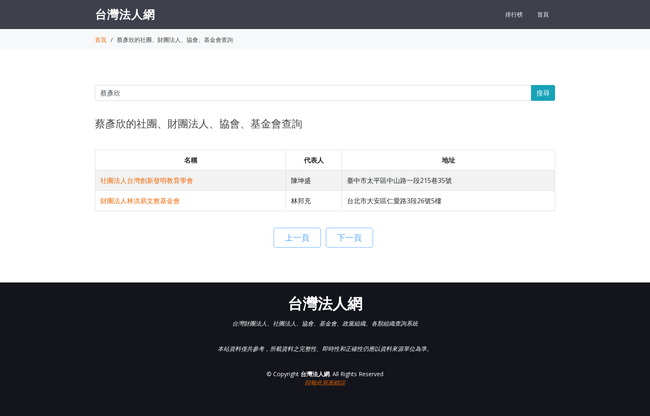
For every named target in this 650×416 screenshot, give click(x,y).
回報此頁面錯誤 (325, 383)
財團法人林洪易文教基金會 (140, 200)
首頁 (543, 14)
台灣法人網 (125, 14)
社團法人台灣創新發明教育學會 (146, 180)
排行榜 (514, 14)
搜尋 (543, 92)
